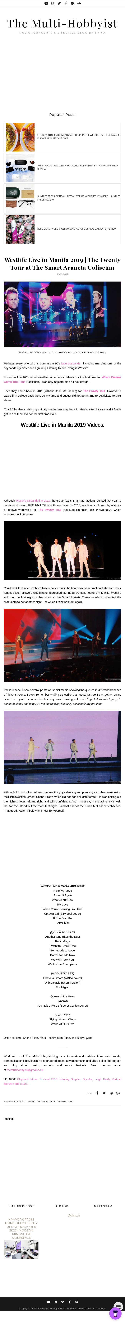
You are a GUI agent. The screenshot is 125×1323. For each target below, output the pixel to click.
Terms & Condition (87, 1320)
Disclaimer (71, 1320)
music (31, 1113)
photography (66, 1113)
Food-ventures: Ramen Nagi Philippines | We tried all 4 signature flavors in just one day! (78, 148)
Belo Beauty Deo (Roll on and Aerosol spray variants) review (77, 240)
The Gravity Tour (94, 402)
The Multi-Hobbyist (62, 28)
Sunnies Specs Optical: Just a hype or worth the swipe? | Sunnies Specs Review (78, 210)
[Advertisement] (64, 85)
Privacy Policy (57, 1320)
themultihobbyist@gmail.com (25, 1081)
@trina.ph (74, 1227)
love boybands (70, 375)
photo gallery (46, 1113)
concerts (20, 1113)
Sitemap (102, 1320)
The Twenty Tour (49, 521)
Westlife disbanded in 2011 (33, 512)
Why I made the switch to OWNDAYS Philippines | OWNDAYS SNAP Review (77, 179)
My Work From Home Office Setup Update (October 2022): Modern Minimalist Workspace (21, 1240)
